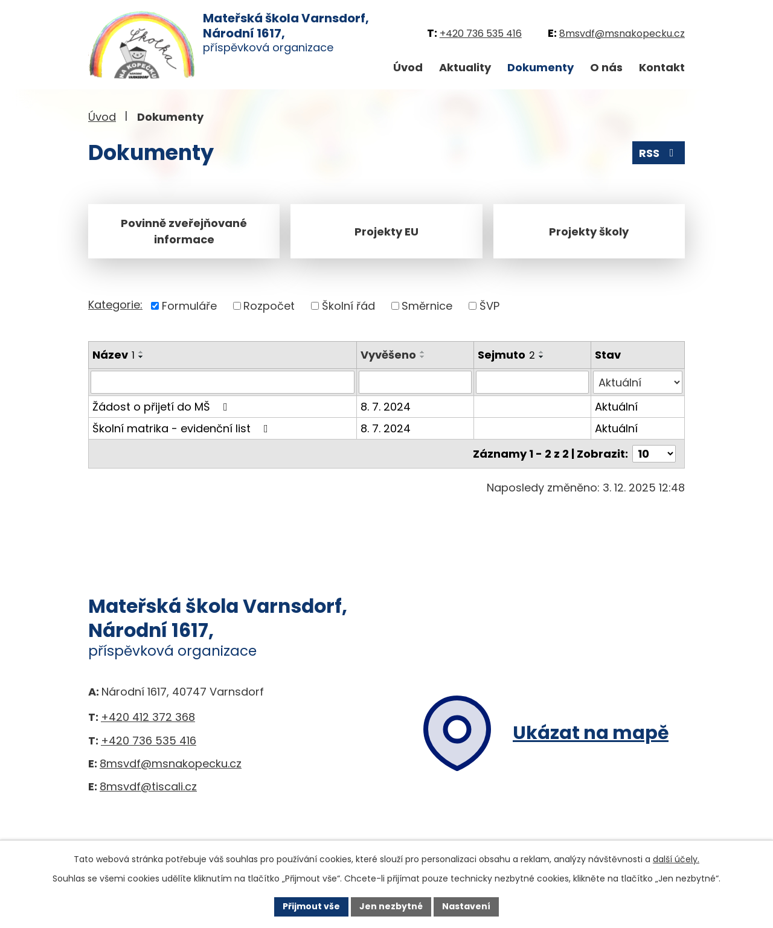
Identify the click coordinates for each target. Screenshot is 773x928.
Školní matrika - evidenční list (182, 428)
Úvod (408, 67)
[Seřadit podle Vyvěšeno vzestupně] (422, 352)
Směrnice (427, 305)
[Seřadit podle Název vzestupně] (141, 352)
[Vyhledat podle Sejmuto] (532, 382)
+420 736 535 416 (481, 33)
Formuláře (189, 305)
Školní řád (348, 305)
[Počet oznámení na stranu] (654, 453)
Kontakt (662, 67)
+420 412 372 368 (148, 717)
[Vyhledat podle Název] (222, 382)
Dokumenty (540, 67)
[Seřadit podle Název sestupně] (141, 356)
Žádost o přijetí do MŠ (162, 406)
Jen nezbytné (391, 906)
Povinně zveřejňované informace (184, 231)
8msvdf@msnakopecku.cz (622, 33)
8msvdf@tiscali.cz (148, 786)
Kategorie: (115, 304)
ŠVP (489, 305)
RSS (659, 153)
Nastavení (466, 906)
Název (113, 354)
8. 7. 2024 (386, 406)
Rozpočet (269, 305)
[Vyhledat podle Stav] (637, 382)
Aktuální (616, 406)
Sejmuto (506, 354)
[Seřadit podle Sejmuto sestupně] (541, 356)
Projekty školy (589, 231)
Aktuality (465, 67)
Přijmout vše (311, 906)
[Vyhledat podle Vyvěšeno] (415, 382)
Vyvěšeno (388, 354)
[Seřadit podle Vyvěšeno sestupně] (422, 356)
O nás (606, 67)
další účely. (676, 859)
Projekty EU (386, 231)
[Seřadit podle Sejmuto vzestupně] (541, 352)
